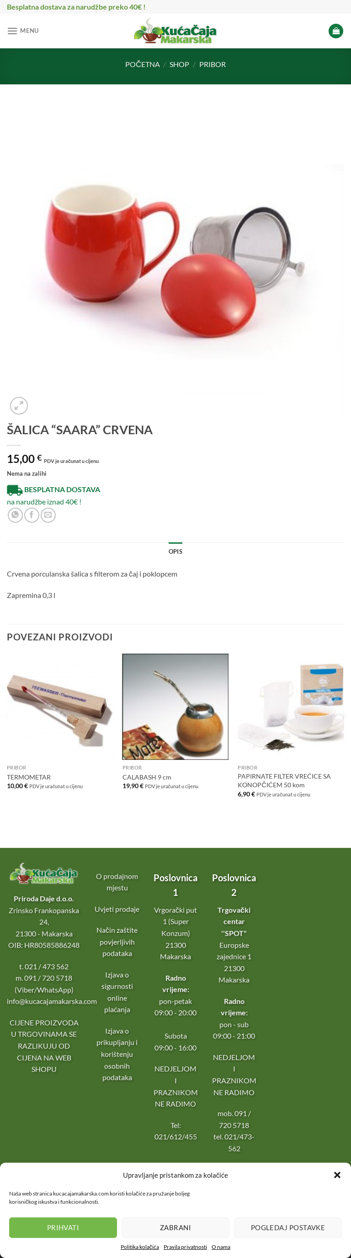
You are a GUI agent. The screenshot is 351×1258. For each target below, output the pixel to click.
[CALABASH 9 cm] (175, 707)
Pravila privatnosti (185, 1246)
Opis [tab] (175, 551)
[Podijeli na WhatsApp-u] (15, 515)
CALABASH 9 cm (146, 777)
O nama (221, 1246)
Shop (179, 64)
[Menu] (23, 31)
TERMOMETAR (29, 777)
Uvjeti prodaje (117, 909)
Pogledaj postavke (288, 1227)
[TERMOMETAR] (60, 707)
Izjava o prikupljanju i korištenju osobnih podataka (117, 1053)
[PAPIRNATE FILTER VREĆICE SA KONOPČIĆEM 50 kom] (291, 707)
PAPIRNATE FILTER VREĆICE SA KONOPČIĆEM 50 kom (284, 780)
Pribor (212, 64)
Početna (142, 64)
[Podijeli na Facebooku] (31, 515)
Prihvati (63, 1227)
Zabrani (175, 1227)
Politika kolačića (140, 1246)
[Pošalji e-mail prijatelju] (48, 515)
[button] (337, 1175)
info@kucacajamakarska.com (52, 1001)
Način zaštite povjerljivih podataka (117, 941)
